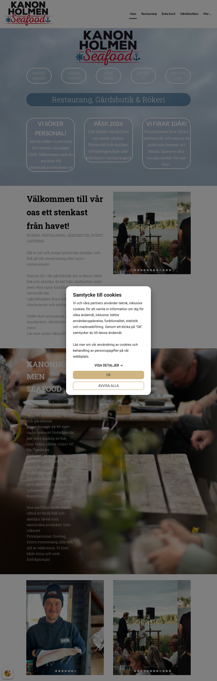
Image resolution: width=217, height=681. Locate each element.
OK (108, 375)
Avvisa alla (108, 386)
